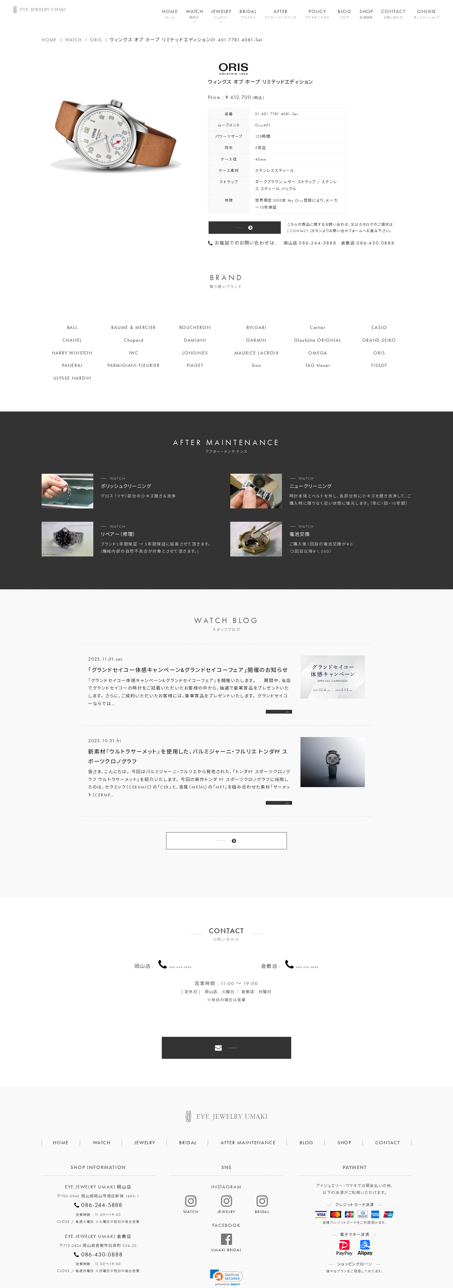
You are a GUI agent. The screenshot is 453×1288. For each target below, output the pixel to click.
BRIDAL (248, 14)
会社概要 (155, 1263)
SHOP (366, 14)
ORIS (96, 40)
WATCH (194, 14)
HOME (170, 14)
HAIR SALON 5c (249, 1263)
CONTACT (393, 14)
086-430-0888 (307, 943)
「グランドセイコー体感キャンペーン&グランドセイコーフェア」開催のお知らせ (188, 670)
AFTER (281, 14)
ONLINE (426, 14)
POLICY (317, 14)
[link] (226, 1243)
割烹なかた (290, 1263)
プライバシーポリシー (199, 1263)
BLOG (344, 14)
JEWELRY (221, 14)
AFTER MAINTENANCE (248, 1108)
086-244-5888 (180, 943)
